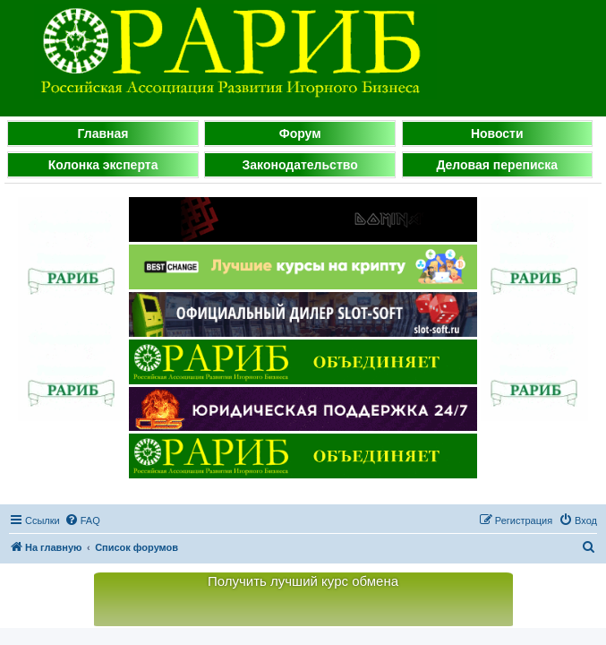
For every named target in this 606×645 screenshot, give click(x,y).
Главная (103, 133)
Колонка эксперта (103, 165)
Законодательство (300, 165)
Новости (497, 133)
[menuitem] (82, 520)
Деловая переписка (497, 165)
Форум (300, 133)
